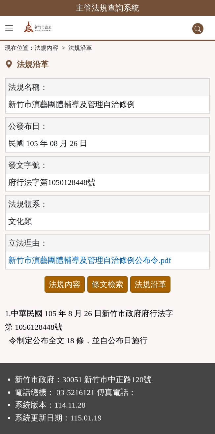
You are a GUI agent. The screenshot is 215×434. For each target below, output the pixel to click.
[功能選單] (9, 28)
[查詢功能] (197, 28)
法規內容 (46, 48)
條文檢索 (107, 284)
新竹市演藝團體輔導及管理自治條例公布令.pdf (89, 260)
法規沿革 (150, 284)
